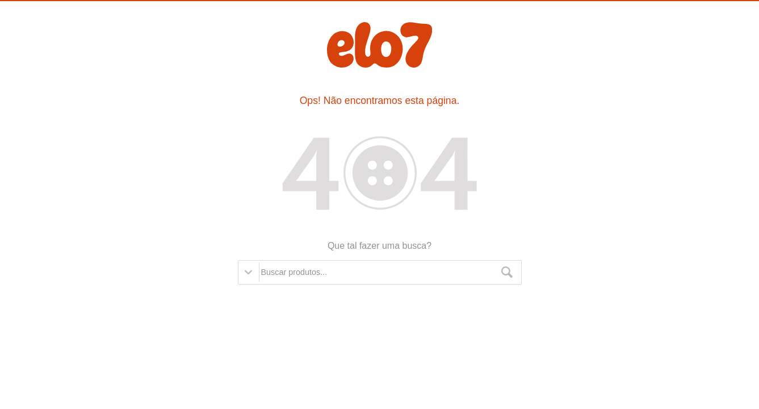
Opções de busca (248, 272)
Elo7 (379, 45)
